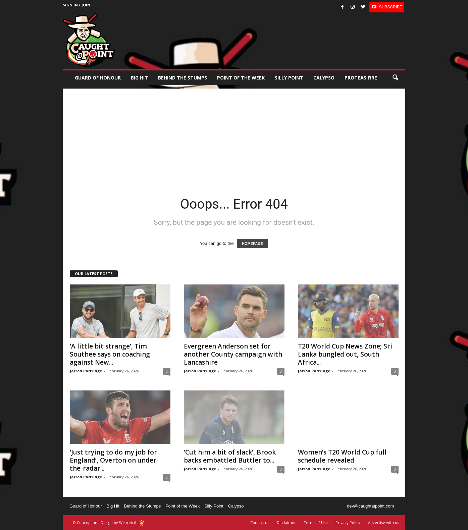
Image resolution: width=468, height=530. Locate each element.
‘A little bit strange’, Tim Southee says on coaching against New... (110, 354)
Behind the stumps (182, 77)
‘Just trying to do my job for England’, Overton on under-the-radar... (114, 460)
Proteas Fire (361, 77)
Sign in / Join (76, 4)
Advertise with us (383, 522)
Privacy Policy (347, 522)
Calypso (323, 77)
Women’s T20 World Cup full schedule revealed (342, 456)
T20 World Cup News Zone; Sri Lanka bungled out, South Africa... (345, 354)
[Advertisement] (234, 135)
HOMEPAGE (252, 244)
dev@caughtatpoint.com (370, 506)
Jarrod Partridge (86, 370)
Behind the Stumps (142, 506)
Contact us (259, 522)
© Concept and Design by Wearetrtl (104, 522)
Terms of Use (316, 522)
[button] (395, 77)
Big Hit (139, 77)
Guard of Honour (98, 77)
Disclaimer (286, 522)
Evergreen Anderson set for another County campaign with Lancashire (233, 354)
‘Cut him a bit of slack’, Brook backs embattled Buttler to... (230, 456)
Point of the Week (241, 77)
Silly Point (289, 77)
